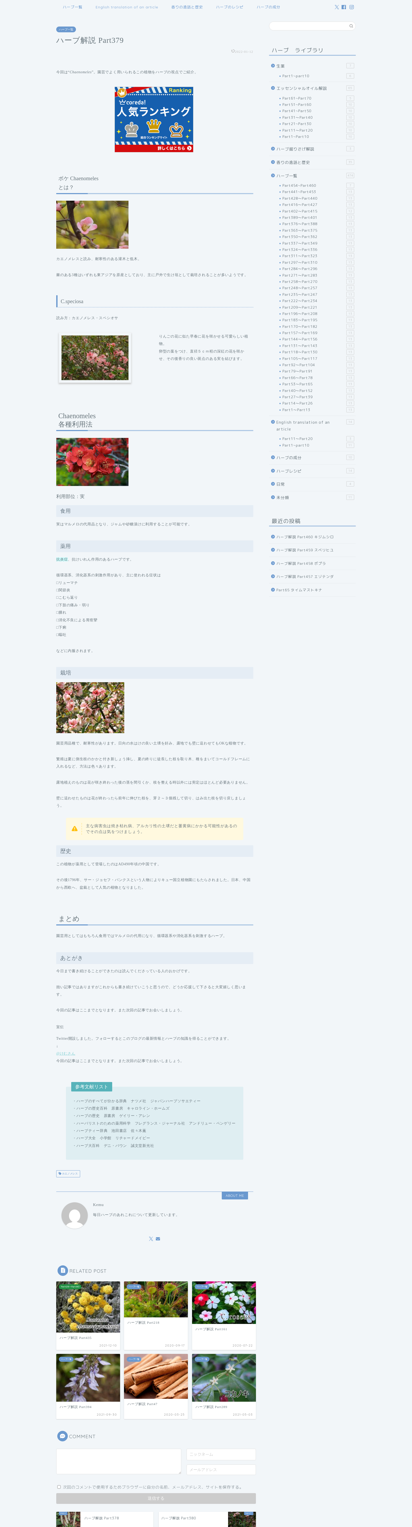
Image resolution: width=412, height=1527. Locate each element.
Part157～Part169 (318, 332)
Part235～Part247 (318, 294)
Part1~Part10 (318, 136)
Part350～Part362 (318, 236)
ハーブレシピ (315, 471)
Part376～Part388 (318, 223)
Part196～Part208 (318, 313)
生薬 (315, 66)
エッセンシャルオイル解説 (315, 88)
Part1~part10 (318, 76)
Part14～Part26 (318, 403)
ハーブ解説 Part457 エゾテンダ (305, 576)
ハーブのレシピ (230, 7)
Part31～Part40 (318, 117)
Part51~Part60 (318, 104)
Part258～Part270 (318, 281)
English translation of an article (127, 7)
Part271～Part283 (318, 275)
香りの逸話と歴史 (187, 7)
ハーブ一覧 (73, 7)
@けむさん (65, 1053)
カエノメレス (69, 1173)
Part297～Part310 (318, 262)
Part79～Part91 (318, 371)
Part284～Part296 (318, 268)
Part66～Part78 (318, 377)
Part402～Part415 (318, 211)
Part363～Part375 (318, 230)
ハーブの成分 (268, 7)
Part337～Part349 (318, 243)
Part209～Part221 (318, 307)
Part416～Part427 (318, 204)
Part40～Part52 (318, 390)
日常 (315, 484)
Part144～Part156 (318, 339)
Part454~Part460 (318, 185)
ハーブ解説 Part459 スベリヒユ (305, 549)
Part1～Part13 (318, 409)
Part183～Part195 (318, 320)
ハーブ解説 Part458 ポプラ (301, 563)
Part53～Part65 (318, 384)
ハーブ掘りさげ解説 (315, 149)
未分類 (315, 497)
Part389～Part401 (318, 217)
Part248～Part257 (318, 288)
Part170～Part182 (318, 326)
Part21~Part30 (318, 123)
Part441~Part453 (318, 191)
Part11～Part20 (318, 130)
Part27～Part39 (318, 397)
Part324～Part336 (318, 249)
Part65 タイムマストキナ (299, 589)
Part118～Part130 (318, 352)
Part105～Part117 (318, 358)
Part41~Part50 (318, 110)
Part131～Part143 (318, 345)
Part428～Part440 (318, 198)
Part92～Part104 (318, 364)
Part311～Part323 (318, 255)
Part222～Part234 (318, 300)
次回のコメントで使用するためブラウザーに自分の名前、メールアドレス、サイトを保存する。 (153, 1487)
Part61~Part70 (318, 98)
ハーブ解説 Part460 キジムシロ (305, 536)
